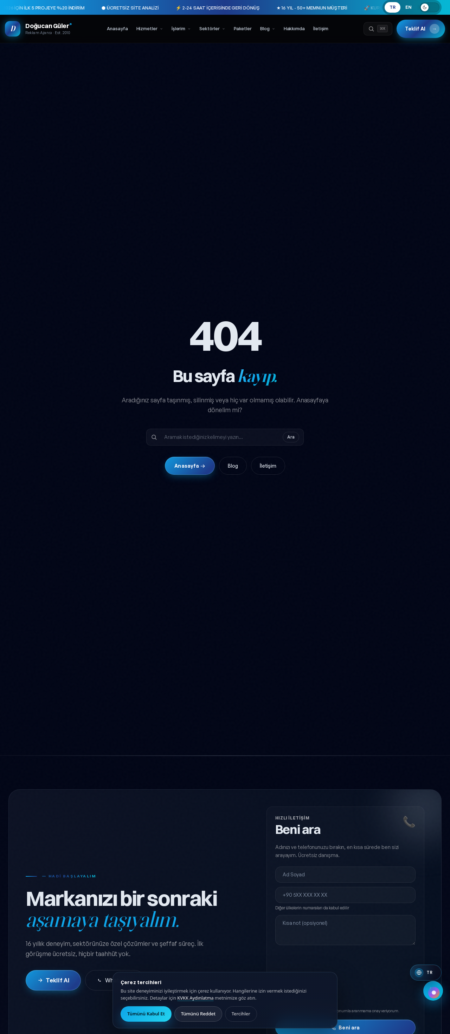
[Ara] (376, 30)
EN (408, 7)
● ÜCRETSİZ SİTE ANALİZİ (93, 8)
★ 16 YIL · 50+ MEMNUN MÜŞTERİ (275, 8)
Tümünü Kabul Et (146, 1013)
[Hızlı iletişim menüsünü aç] (433, 1017)
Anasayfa (117, 30)
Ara (291, 451)
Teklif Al (420, 30)
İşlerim (181, 30)
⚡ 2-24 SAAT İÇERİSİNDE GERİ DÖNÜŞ (181, 8)
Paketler (243, 30)
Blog (267, 30)
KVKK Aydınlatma (195, 998)
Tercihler (241, 1013)
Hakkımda (294, 30)
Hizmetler (149, 30)
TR (393, 7)
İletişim (320, 30)
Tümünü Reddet (198, 1013)
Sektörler (212, 30)
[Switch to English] (425, 972)
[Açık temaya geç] (429, 7)
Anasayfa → (189, 480)
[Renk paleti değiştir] (434, 992)
